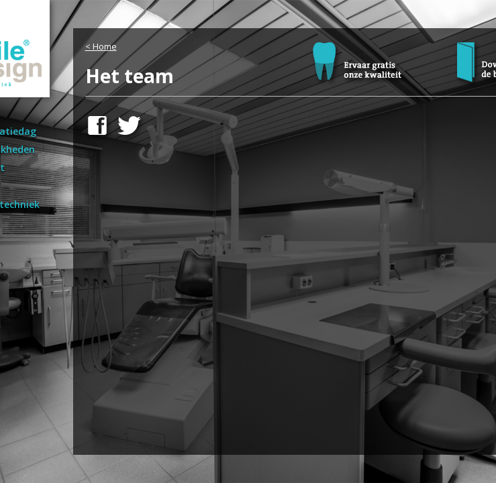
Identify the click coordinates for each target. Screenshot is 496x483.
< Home (101, 46)
